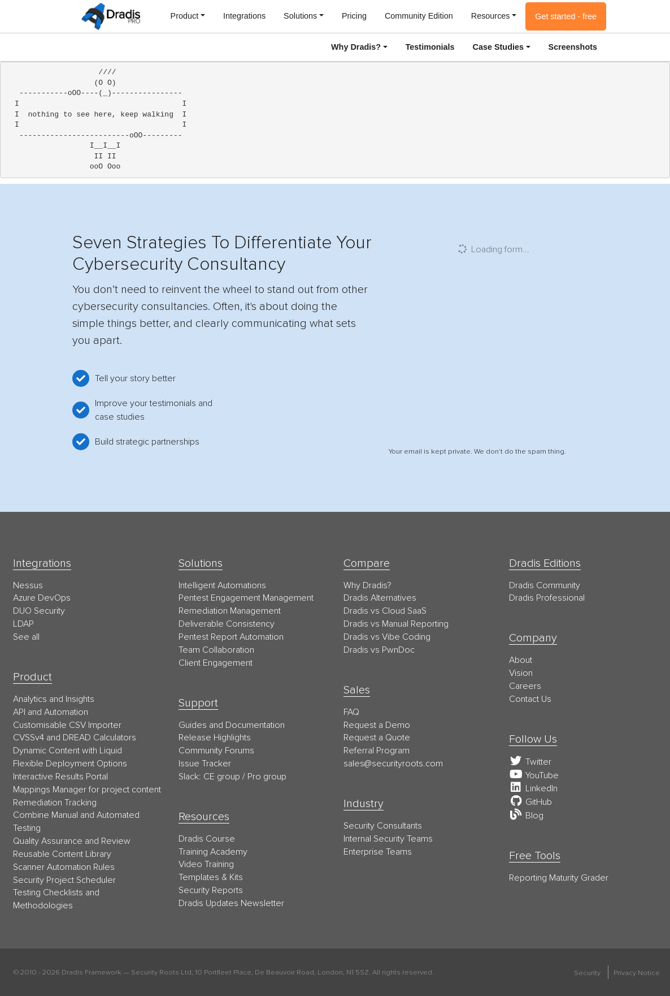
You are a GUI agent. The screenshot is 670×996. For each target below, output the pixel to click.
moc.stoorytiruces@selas (393, 763)
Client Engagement (216, 663)
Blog (526, 815)
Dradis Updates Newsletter (231, 903)
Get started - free (566, 16)
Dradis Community (544, 585)
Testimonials (430, 46)
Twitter (530, 762)
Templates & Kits (211, 877)
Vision (521, 673)
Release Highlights (215, 737)
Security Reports (211, 890)
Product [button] (185, 15)
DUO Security (39, 610)
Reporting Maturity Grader (558, 877)
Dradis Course (207, 838)
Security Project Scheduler (64, 880)
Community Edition (419, 15)
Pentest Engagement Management (246, 597)
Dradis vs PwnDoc (379, 650)
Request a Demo (376, 725)
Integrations (244, 15)
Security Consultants (382, 825)
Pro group (266, 776)
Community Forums (216, 750)
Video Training (206, 864)
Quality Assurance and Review (71, 841)
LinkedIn (533, 788)
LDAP (23, 623)
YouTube (534, 775)
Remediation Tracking (55, 802)
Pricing (354, 15)
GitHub (530, 802)
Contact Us (530, 699)
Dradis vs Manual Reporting (396, 623)
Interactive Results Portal (60, 776)
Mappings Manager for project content (87, 789)
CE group (221, 776)
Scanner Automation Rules (64, 867)
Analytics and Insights (53, 699)
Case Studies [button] (498, 46)
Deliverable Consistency (227, 623)
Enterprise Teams (377, 851)
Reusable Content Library (62, 854)
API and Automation (50, 712)
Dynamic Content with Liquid (67, 750)
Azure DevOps (42, 597)
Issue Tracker (205, 763)
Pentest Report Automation (231, 637)
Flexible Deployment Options (70, 763)
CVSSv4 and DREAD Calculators (74, 737)
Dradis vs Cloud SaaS (385, 610)
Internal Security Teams (388, 838)
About (520, 660)
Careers (525, 686)
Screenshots (573, 46)
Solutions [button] (300, 15)
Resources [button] (490, 15)
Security (587, 972)
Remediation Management (230, 610)
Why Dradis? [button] (356, 46)
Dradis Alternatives (379, 597)
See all (26, 637)
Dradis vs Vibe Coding (386, 637)
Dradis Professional (547, 597)
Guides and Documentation (232, 725)
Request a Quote (376, 737)
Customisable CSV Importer (67, 725)
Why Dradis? (367, 585)
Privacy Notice (637, 972)
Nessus (28, 585)
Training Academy (213, 851)
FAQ (351, 712)
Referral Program (376, 750)
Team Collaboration (216, 650)
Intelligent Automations (222, 585)
